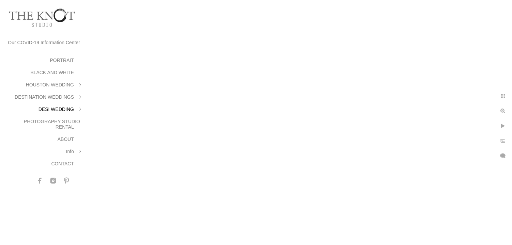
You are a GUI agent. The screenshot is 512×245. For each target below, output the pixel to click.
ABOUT (66, 139)
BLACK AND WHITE (52, 72)
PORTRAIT (62, 60)
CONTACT (62, 163)
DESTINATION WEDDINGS (44, 97)
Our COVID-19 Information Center (44, 42)
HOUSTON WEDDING (50, 84)
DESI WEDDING (56, 109)
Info (70, 151)
